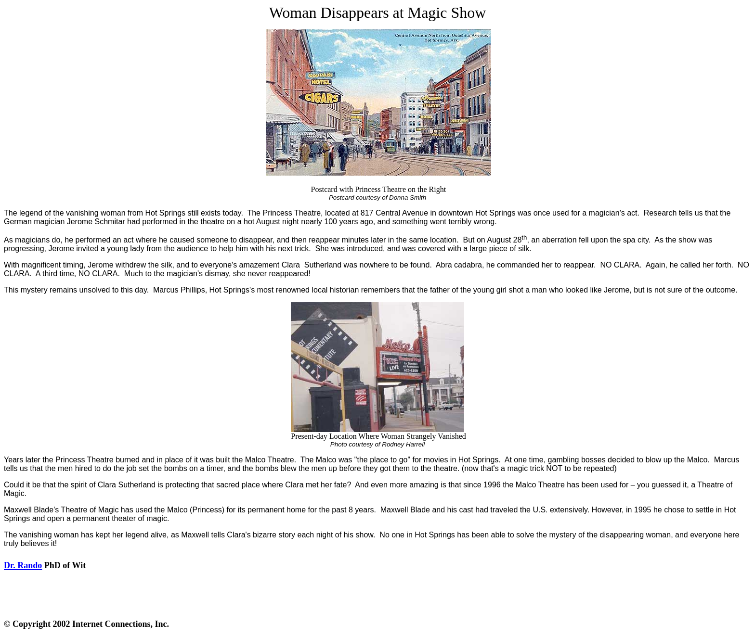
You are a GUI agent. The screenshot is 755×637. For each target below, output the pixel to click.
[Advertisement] (379, 595)
